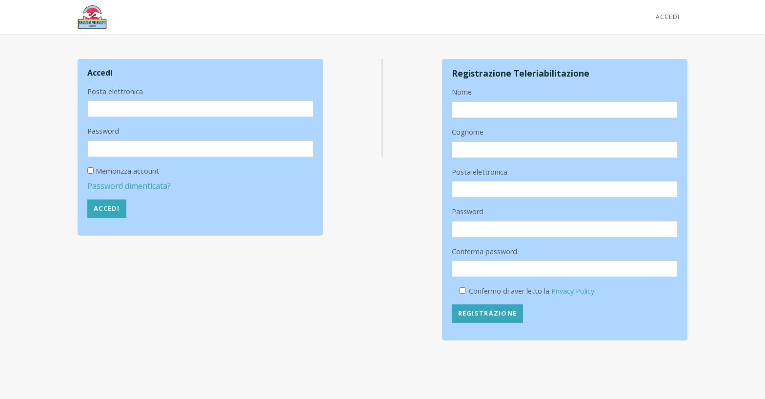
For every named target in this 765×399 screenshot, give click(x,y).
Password (103, 131)
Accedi (668, 17)
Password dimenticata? (129, 185)
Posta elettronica (115, 91)
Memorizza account (127, 171)
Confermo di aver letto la (531, 291)
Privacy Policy (572, 291)
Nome (462, 92)
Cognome (467, 132)
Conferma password (484, 251)
